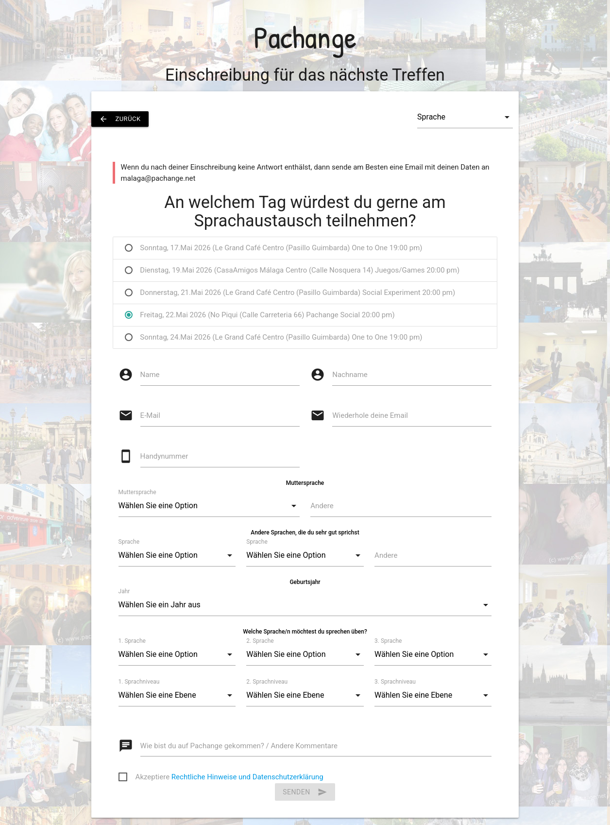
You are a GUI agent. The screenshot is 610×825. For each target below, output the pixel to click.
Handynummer (164, 456)
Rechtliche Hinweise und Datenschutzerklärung (247, 777)
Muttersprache (137, 492)
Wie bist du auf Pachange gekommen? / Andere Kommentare (239, 745)
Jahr (124, 591)
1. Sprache (132, 640)
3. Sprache (388, 640)
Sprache (129, 541)
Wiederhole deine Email (370, 415)
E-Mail (150, 415)
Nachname (350, 374)
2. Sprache (259, 640)
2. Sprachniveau (267, 681)
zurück (119, 119)
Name (150, 374)
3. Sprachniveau (395, 681)
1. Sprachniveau (139, 681)
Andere (321, 505)
